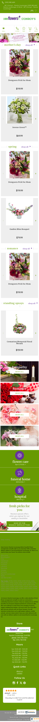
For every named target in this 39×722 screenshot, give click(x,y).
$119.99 (19, 88)
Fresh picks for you (19, 511)
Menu (3, 31)
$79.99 (19, 237)
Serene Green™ (19, 127)
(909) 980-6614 (10, 2)
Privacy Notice (24, 717)
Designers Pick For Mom (19, 80)
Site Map (27, 720)
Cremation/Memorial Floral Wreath (19, 343)
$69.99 (19, 135)
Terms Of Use (14, 717)
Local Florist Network (15, 720)
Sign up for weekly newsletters (19, 524)
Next (36, 71)
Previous (3, 71)
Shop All (29, 45)
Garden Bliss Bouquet (19, 229)
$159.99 (19, 350)
